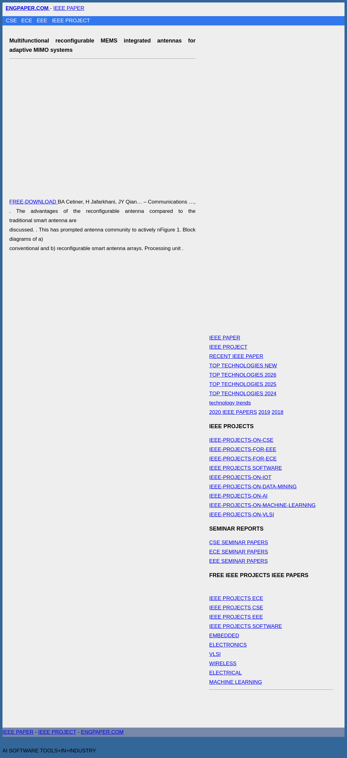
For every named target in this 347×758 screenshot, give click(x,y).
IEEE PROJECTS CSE (236, 608)
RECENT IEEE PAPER (236, 356)
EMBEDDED (224, 636)
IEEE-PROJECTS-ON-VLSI (241, 515)
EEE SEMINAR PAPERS (238, 561)
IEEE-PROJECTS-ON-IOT (240, 477)
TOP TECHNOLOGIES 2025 (242, 384)
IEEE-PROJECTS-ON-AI (238, 496)
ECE (27, 21)
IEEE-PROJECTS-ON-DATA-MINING (253, 487)
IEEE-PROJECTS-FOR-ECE (243, 459)
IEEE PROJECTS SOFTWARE (245, 468)
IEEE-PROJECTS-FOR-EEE (242, 449)
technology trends (230, 403)
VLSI (215, 654)
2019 (264, 412)
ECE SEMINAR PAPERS (238, 552)
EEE (43, 21)
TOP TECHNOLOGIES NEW (243, 366)
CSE (12, 21)
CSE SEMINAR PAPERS (238, 542)
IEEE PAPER (68, 8)
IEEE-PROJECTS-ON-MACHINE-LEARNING (262, 505)
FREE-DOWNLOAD (33, 202)
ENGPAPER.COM (102, 732)
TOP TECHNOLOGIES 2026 (242, 375)
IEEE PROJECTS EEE (236, 617)
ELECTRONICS (228, 645)
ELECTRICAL (225, 673)
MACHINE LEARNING (235, 682)
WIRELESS (223, 663)
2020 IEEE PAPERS (233, 412)
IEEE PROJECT (71, 21)
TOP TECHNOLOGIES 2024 (242, 394)
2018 (277, 412)
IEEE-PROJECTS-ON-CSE (241, 440)
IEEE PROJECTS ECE (236, 598)
